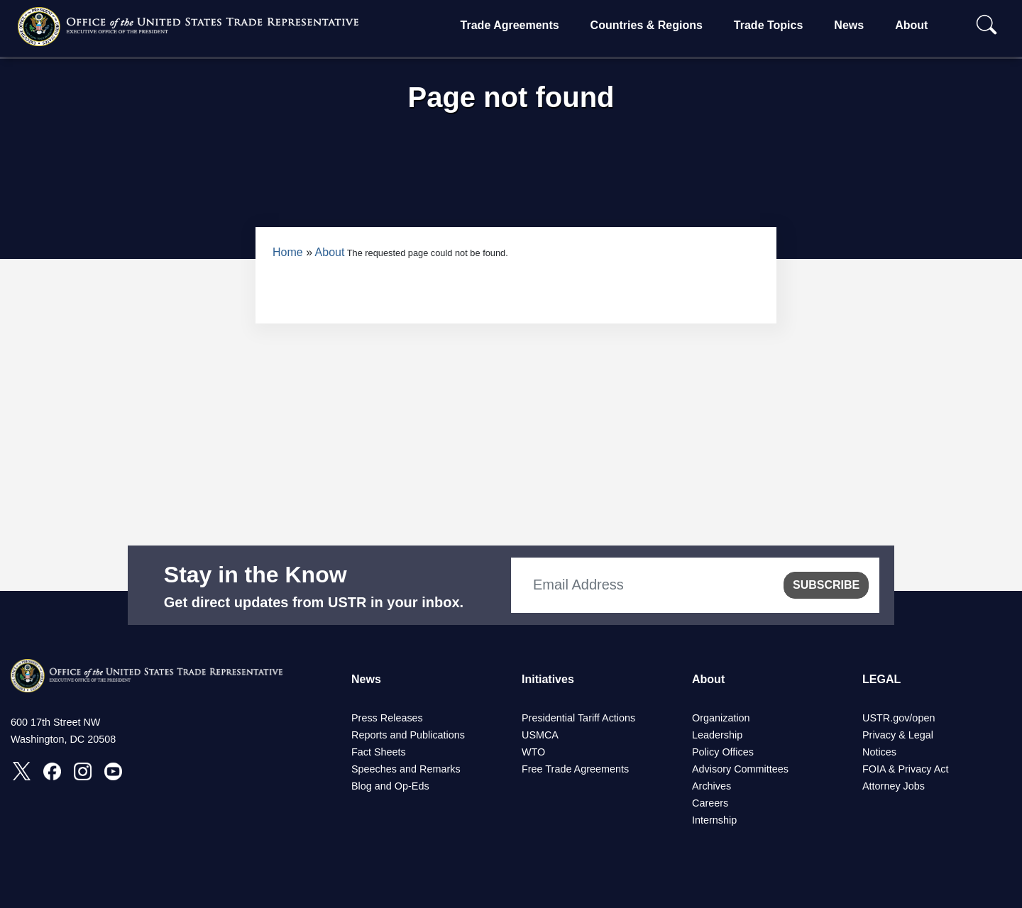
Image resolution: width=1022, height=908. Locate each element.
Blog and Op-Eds (390, 786)
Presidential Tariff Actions (578, 718)
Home (288, 252)
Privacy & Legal (897, 735)
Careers (710, 803)
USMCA (540, 735)
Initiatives (548, 679)
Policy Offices (723, 752)
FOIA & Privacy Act (905, 769)
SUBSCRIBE (826, 585)
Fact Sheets (378, 752)
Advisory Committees (740, 769)
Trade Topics (768, 25)
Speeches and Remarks (406, 769)
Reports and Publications (408, 735)
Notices (879, 752)
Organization (721, 718)
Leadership (717, 735)
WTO (533, 752)
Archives (711, 786)
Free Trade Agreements (575, 769)
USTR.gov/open (898, 718)
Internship (714, 820)
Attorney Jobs (893, 786)
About (911, 25)
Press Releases (387, 718)
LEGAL (881, 679)
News (849, 25)
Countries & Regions (646, 25)
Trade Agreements (510, 25)
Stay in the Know (255, 574)
